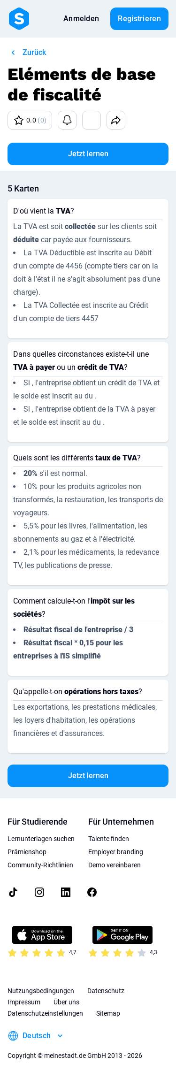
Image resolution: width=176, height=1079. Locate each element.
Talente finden (108, 838)
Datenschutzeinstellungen (45, 1013)
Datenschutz (105, 991)
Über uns (66, 1002)
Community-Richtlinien (40, 865)
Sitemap (108, 1013)
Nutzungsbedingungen (41, 991)
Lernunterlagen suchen (41, 838)
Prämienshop (27, 852)
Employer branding (115, 852)
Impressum (24, 1002)
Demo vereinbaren (114, 865)
